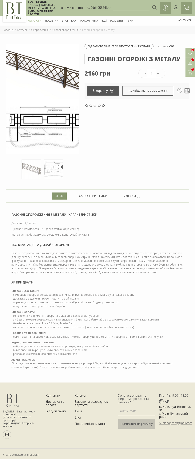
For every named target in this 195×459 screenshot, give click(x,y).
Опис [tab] (59, 196)
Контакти (184, 20)
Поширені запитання (90, 424)
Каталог (35, 21)
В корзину (103, 90)
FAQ (73, 20)
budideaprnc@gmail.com (175, 423)
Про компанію (88, 20)
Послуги (52, 21)
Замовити (116, 20)
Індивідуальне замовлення (148, 90)
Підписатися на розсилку (137, 424)
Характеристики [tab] (93, 196)
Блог (65, 20)
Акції (104, 20)
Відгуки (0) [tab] (131, 196)
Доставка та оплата (55, 403)
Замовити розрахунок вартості (91, 403)
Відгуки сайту (56, 411)
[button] (100, 8)
